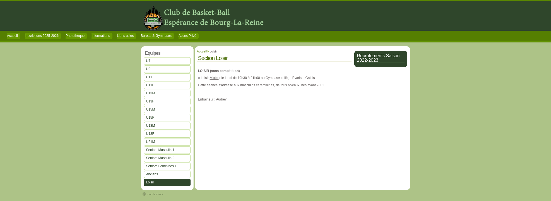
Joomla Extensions (153, 194)
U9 (148, 69)
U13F (150, 101)
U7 (148, 61)
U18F (150, 134)
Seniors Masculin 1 (160, 150)
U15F (150, 117)
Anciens (152, 174)
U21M (150, 142)
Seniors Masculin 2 (160, 158)
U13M (150, 93)
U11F (150, 85)
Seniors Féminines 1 (161, 166)
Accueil (202, 51)
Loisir (150, 182)
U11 (149, 77)
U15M (150, 109)
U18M (150, 126)
